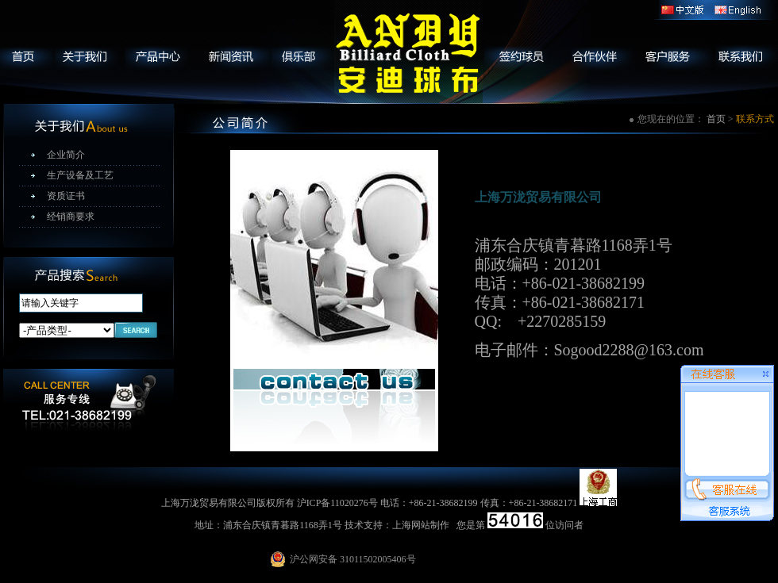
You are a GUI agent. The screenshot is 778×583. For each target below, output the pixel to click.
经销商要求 (70, 216)
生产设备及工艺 (80, 175)
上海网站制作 (420, 525)
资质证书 (66, 195)
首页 (716, 119)
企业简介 (66, 154)
